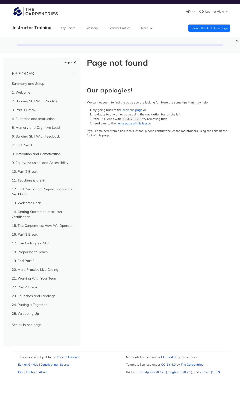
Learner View (214, 11)
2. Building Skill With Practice (34, 101)
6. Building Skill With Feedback (36, 136)
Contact (31, 372)
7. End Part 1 (22, 145)
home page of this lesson (133, 123)
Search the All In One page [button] (209, 28)
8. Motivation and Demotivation (36, 154)
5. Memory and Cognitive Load (36, 127)
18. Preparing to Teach (30, 252)
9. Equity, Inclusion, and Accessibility (40, 163)
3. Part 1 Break (23, 110)
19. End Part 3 (23, 261)
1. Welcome (21, 92)
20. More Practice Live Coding (35, 269)
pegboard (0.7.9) (180, 372)
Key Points (68, 28)
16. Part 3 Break (25, 234)
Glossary (92, 28)
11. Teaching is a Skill (28, 180)
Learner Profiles (119, 28)
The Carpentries (192, 364)
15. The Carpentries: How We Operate (42, 225)
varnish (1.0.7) (210, 372)
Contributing (49, 364)
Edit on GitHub (28, 364)
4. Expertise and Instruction (33, 119)
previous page (132, 110)
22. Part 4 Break (25, 287)
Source (65, 364)
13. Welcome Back (26, 203)
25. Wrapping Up (25, 313)
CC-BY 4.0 (168, 357)
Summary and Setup (28, 83)
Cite (21, 372)
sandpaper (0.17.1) (153, 372)
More (147, 28)
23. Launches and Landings (34, 296)
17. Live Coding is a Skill (30, 243)
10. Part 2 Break (25, 171)
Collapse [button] (70, 62)
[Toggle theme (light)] (190, 12)
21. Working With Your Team (34, 278)
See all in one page (27, 325)
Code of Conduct (68, 357)
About (43, 372)
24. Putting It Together (29, 305)
